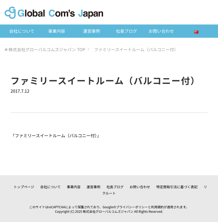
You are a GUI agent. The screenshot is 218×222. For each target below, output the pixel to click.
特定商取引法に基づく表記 (177, 186)
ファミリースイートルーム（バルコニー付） (56, 135)
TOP (46, 49)
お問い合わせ (161, 31)
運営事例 (91, 31)
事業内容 (56, 31)
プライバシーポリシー (132, 207)
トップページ (24, 186)
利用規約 (157, 207)
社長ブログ (126, 31)
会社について (22, 31)
